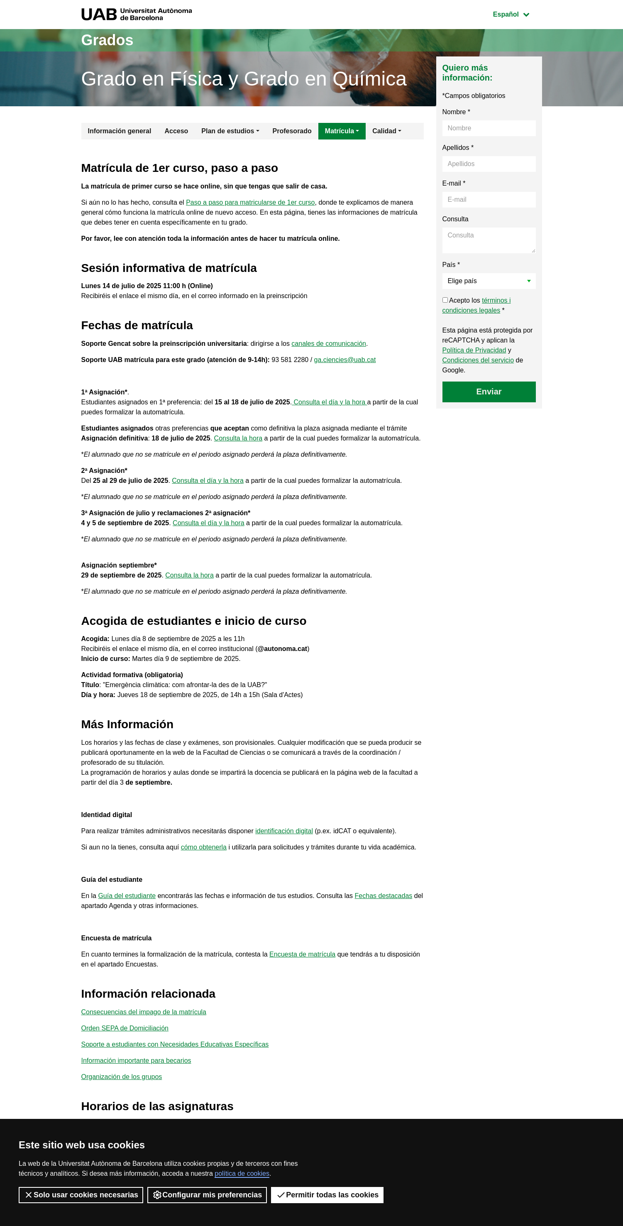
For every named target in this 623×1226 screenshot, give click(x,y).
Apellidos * (458, 147)
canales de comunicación (328, 343)
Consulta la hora (238, 438)
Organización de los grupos (121, 1076)
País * (451, 264)
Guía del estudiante (127, 895)
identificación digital (284, 830)
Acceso (176, 131)
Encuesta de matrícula (302, 954)
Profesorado (292, 131)
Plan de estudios (227, 131)
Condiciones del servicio (478, 360)
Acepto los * (476, 305)
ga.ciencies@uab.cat (345, 359)
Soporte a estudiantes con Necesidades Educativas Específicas (175, 1044)
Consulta (455, 219)
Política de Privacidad (474, 350)
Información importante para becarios (136, 1060)
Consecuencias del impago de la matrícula (144, 1012)
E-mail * (454, 183)
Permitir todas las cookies (327, 1195)
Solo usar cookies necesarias (81, 1195)
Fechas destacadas (384, 895)
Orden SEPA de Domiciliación (125, 1028)
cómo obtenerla (204, 847)
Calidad (384, 131)
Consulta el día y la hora (329, 402)
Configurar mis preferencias (207, 1195)
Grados (107, 40)
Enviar (488, 391)
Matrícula (339, 131)
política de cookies (242, 1173)
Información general (119, 131)
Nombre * (456, 111)
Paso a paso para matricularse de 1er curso (250, 202)
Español (517, 13)
